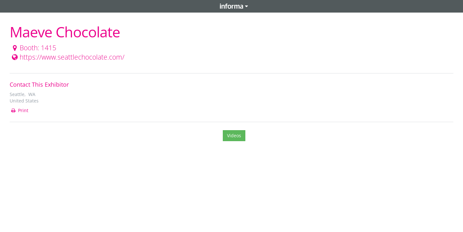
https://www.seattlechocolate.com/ (67, 57)
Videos (234, 135)
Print (19, 110)
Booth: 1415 (33, 47)
